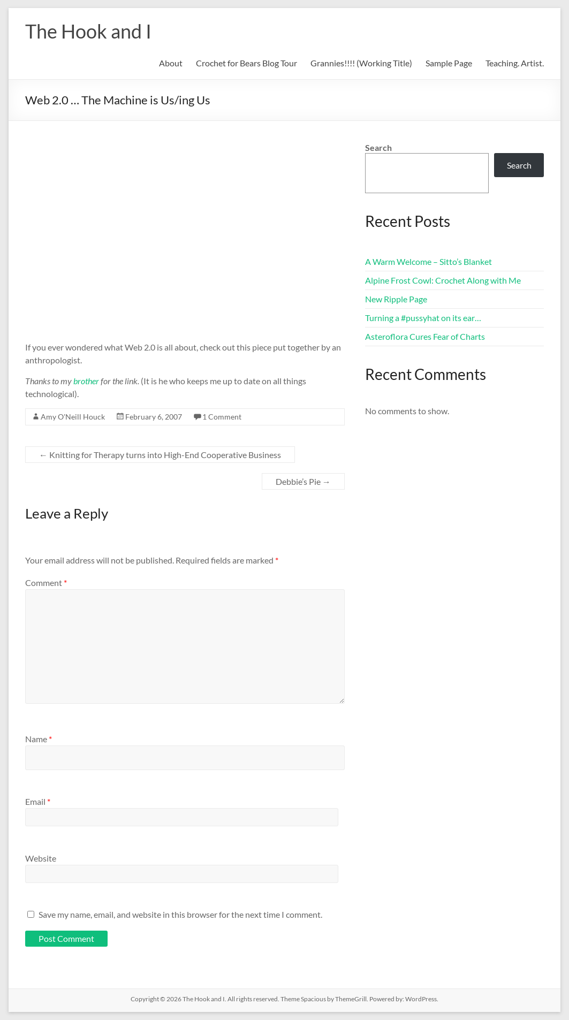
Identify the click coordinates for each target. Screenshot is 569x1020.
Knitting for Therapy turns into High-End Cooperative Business (160, 455)
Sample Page (449, 63)
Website (40, 858)
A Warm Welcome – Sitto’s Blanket (428, 261)
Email (37, 801)
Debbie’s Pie (303, 481)
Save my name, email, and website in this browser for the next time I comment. (180, 914)
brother (86, 381)
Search (378, 147)
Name (38, 739)
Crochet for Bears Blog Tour (246, 63)
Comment (46, 582)
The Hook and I (88, 31)
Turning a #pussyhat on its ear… (423, 318)
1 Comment (221, 416)
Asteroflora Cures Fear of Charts (425, 336)
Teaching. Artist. (514, 63)
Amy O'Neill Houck (73, 416)
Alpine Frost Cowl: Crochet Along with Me (443, 280)
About (171, 63)
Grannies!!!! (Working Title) (361, 63)
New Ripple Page (396, 299)
